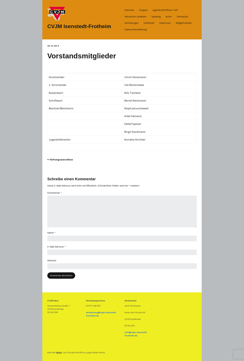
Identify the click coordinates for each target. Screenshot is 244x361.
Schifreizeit (148, 22)
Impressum (165, 22)
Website (51, 260)
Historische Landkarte (135, 16)
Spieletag (156, 16)
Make (59, 352)
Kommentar (54, 192)
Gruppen (143, 10)
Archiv (169, 16)
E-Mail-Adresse (56, 246)
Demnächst (182, 16)
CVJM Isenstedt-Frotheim (79, 26)
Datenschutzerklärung (135, 29)
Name (51, 232)
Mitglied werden (184, 22)
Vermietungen (131, 22)
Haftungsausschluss (61, 159)
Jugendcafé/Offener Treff (165, 10)
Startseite (129, 10)
